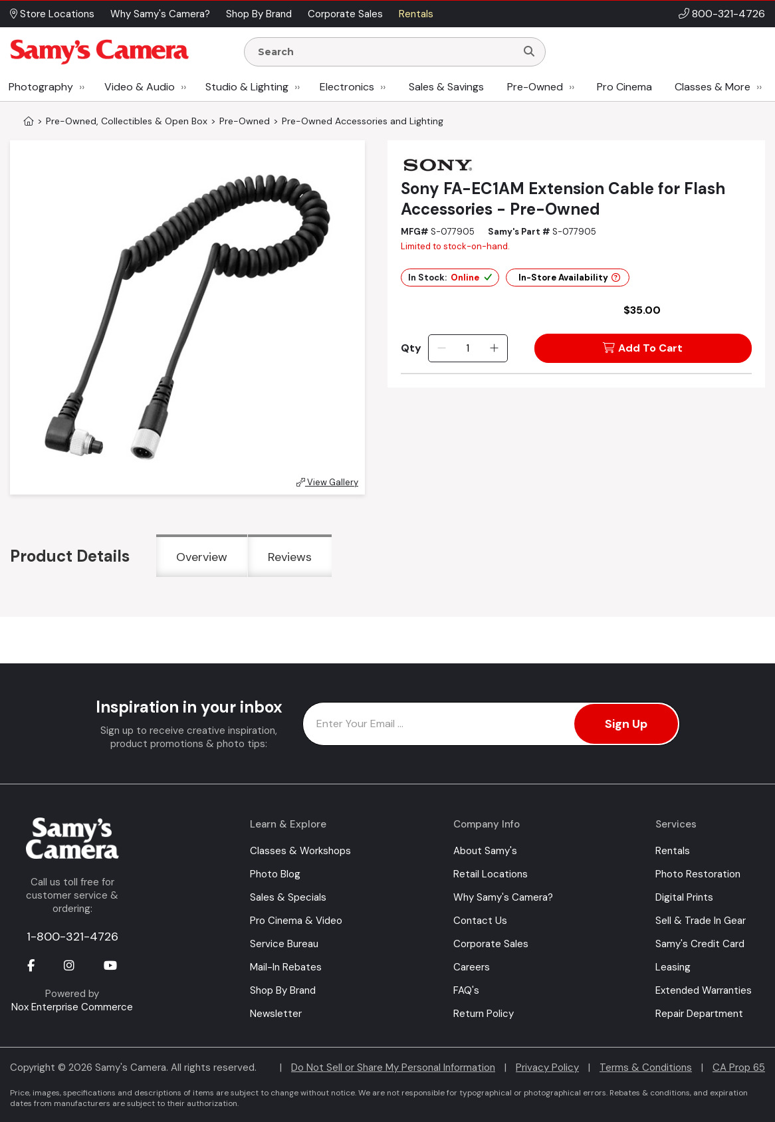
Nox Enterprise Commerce (72, 1007)
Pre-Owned (535, 87)
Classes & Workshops (300, 850)
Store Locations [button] (52, 14)
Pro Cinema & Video (296, 920)
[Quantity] (468, 348)
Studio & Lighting (246, 87)
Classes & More (712, 87)
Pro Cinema (624, 87)
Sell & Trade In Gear (700, 920)
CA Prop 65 (739, 1067)
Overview (201, 557)
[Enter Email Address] (491, 724)
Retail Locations (490, 874)
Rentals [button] (416, 14)
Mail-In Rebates (286, 967)
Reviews (290, 557)
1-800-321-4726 (72, 937)
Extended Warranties (703, 990)
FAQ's (466, 990)
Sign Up (626, 724)
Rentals (672, 850)
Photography (41, 87)
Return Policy (483, 1013)
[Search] (529, 51)
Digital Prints (684, 897)
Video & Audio (139, 87)
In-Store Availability (569, 277)
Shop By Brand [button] (259, 14)
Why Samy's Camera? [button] (160, 14)
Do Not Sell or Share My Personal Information (393, 1067)
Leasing (673, 967)
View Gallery (327, 482)
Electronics (347, 87)
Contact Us (480, 920)
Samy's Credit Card (699, 944)
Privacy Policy (547, 1067)
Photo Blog (275, 874)
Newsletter (276, 1013)
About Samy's (485, 850)
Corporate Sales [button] (345, 14)
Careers (471, 967)
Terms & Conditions (646, 1067)
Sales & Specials (288, 897)
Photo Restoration (697, 874)
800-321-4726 (728, 14)
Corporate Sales (490, 944)
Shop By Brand (283, 990)
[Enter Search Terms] (385, 51)
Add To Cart (643, 348)
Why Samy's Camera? (503, 897)
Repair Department (699, 1013)
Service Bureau (284, 944)
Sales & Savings (446, 87)
